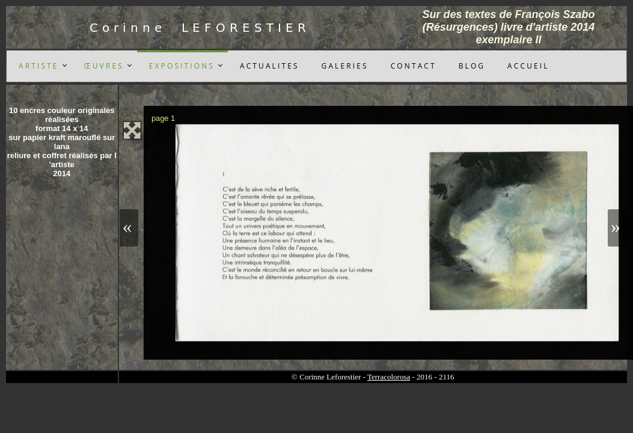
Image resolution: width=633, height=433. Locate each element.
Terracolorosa (388, 376)
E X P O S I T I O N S (181, 66)
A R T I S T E (38, 66)
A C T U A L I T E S (269, 66)
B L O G (471, 66)
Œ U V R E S (103, 66)
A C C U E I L (527, 66)
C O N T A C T (413, 66)
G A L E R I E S (344, 66)
